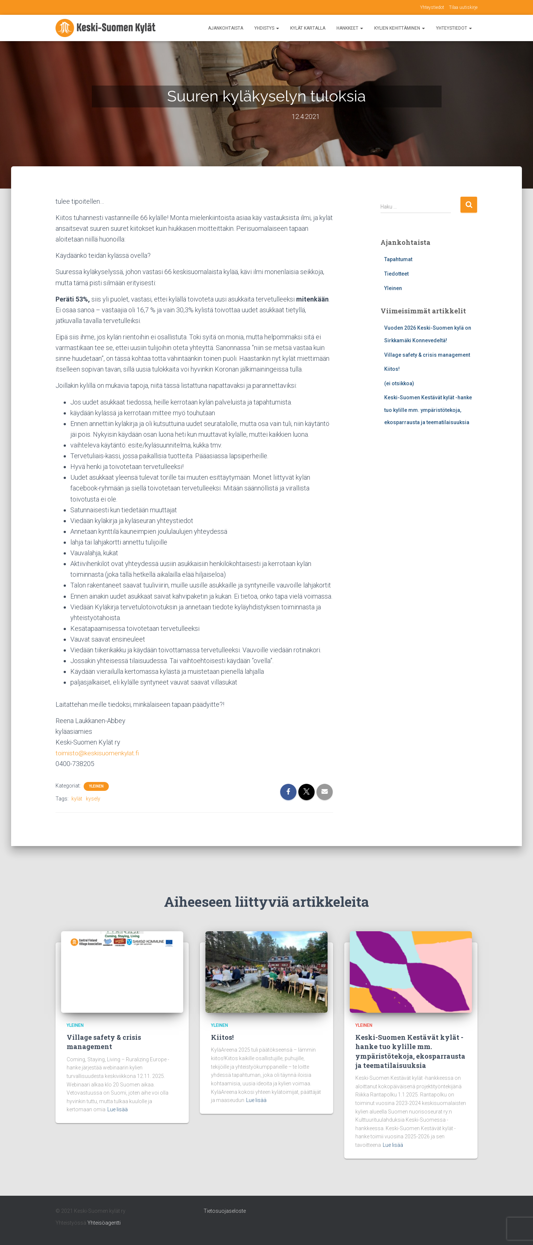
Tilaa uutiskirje (463, 7)
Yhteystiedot (432, 7)
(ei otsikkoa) (399, 383)
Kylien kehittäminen (399, 28)
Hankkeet (349, 28)
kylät (76, 799)
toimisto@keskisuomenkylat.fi (98, 753)
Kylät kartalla (307, 28)
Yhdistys (266, 28)
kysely (93, 799)
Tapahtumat (398, 259)
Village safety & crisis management (427, 355)
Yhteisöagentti (104, 1223)
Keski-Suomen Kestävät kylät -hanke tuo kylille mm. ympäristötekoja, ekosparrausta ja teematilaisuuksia (428, 410)
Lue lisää (117, 1109)
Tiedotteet (396, 274)
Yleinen (96, 786)
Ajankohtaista (225, 28)
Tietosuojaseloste (225, 1211)
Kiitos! (392, 369)
